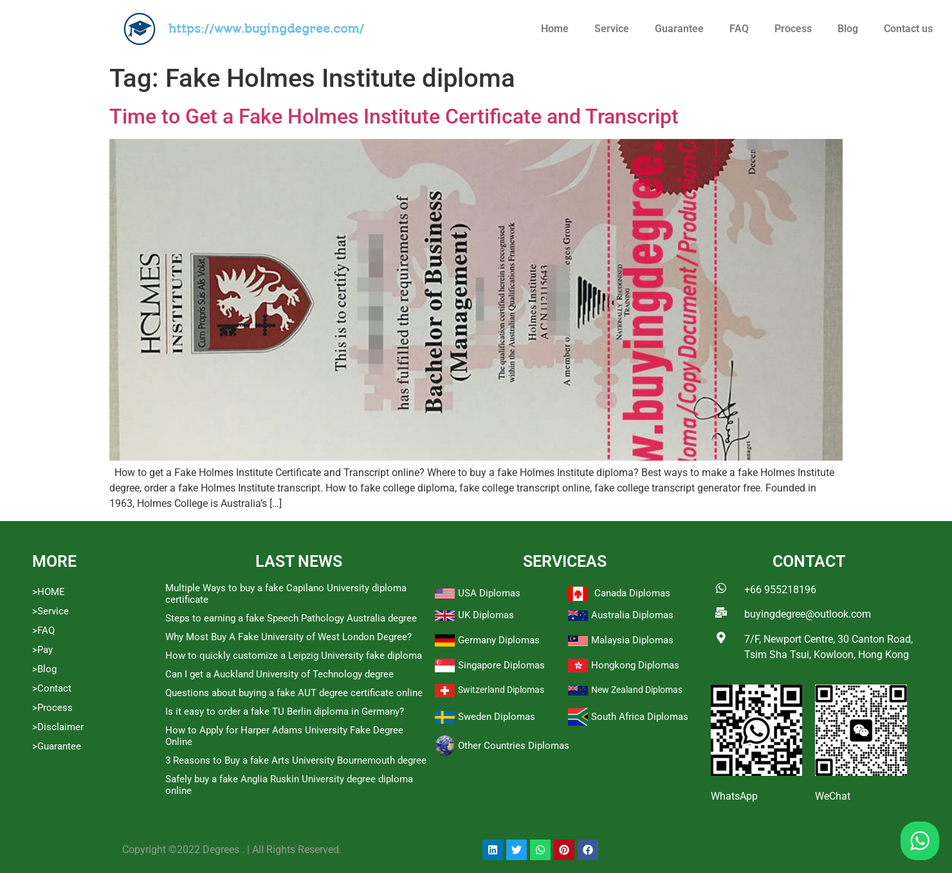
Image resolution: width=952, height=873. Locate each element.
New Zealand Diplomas (636, 690)
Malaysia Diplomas (632, 640)
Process (793, 29)
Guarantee (679, 29)
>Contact (51, 688)
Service (611, 29)
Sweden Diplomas (496, 716)
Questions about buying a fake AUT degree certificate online (294, 693)
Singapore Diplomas (501, 665)
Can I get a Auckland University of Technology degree (279, 674)
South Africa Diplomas (639, 716)
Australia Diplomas (632, 615)
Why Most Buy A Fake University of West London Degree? (288, 637)
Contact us (908, 29)
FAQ (739, 29)
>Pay (42, 650)
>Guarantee (56, 746)
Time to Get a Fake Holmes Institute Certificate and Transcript (394, 116)
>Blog (44, 669)
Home (555, 29)
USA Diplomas (489, 593)
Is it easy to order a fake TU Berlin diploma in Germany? (284, 711)
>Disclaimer (58, 727)
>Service (50, 611)
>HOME (48, 592)
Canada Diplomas (632, 593)
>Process (52, 707)
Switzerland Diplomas (501, 690)
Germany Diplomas (499, 640)
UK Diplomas (486, 615)
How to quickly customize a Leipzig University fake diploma (293, 655)
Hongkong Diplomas (635, 665)
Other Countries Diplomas (513, 745)
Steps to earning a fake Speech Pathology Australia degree (291, 618)
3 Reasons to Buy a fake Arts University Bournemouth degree (295, 760)
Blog (848, 29)
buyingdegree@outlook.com (807, 614)
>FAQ (43, 630)
